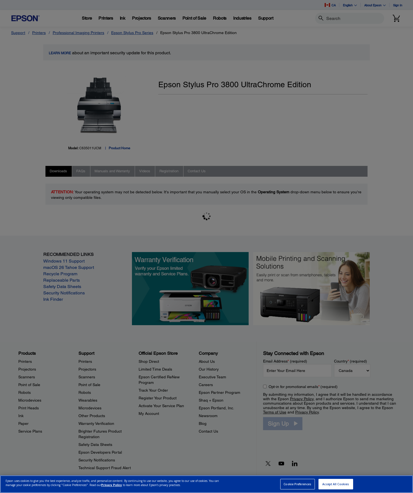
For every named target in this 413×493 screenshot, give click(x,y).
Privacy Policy (111, 485)
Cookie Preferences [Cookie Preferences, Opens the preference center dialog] (297, 484)
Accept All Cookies (335, 484)
